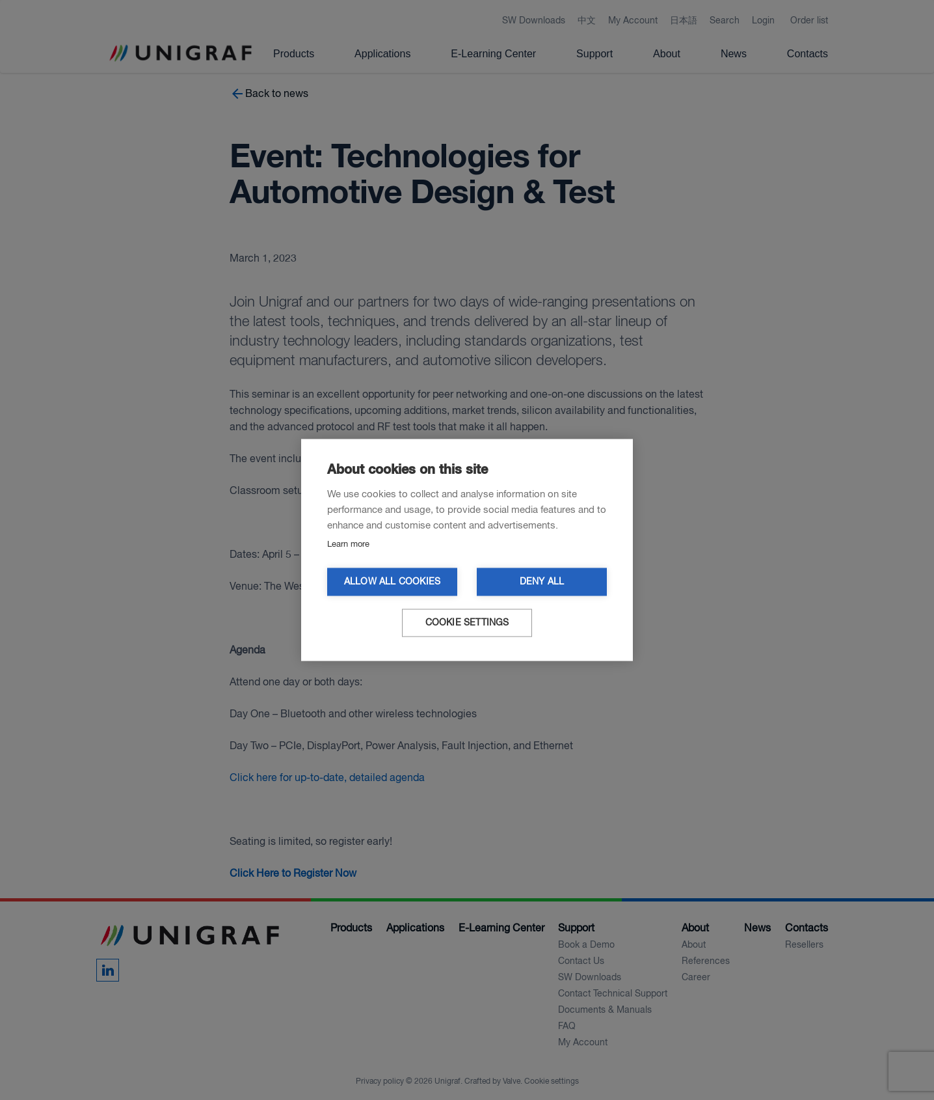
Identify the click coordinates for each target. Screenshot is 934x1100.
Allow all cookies (392, 582)
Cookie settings (467, 623)
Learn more (348, 544)
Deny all (542, 582)
